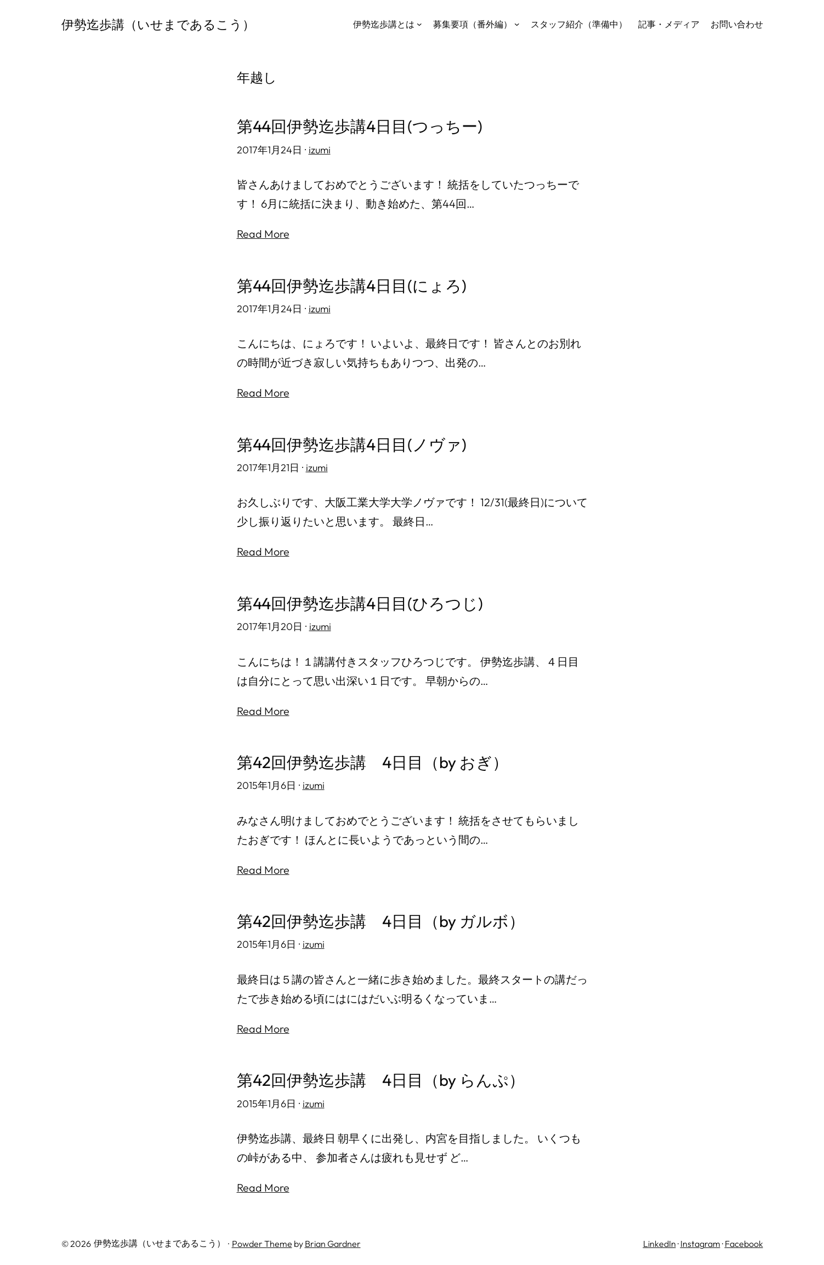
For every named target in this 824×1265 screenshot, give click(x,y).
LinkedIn (659, 1240)
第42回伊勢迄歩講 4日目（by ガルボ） (385, 920)
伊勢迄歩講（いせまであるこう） (162, 24)
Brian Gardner (333, 1240)
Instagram (700, 1240)
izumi (320, 149)
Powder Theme (262, 1240)
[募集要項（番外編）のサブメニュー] (517, 24)
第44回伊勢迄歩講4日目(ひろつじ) (364, 602)
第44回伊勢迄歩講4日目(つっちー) (364, 126)
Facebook (744, 1240)
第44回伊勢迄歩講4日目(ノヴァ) (356, 443)
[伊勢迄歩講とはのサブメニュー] (419, 24)
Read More (263, 234)
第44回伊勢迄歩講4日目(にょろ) (356, 285)
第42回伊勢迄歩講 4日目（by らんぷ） (385, 1078)
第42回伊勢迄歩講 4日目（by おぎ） (377, 761)
